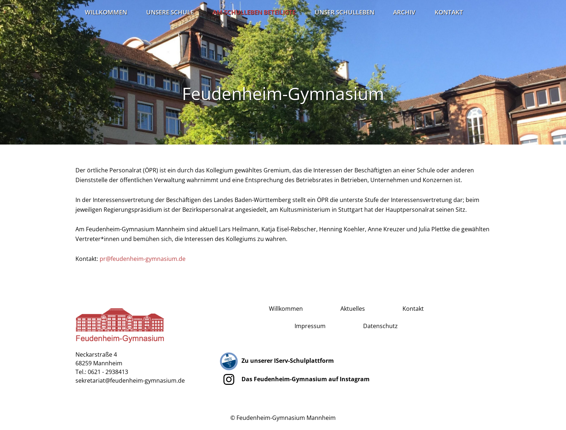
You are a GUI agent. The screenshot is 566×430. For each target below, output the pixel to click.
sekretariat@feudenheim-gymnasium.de (130, 380)
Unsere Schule (170, 12)
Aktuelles (352, 309)
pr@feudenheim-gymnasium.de (143, 259)
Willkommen (106, 12)
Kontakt (449, 12)
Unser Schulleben (344, 12)
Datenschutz (380, 326)
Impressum (310, 326)
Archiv (404, 12)
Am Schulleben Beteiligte (254, 12)
